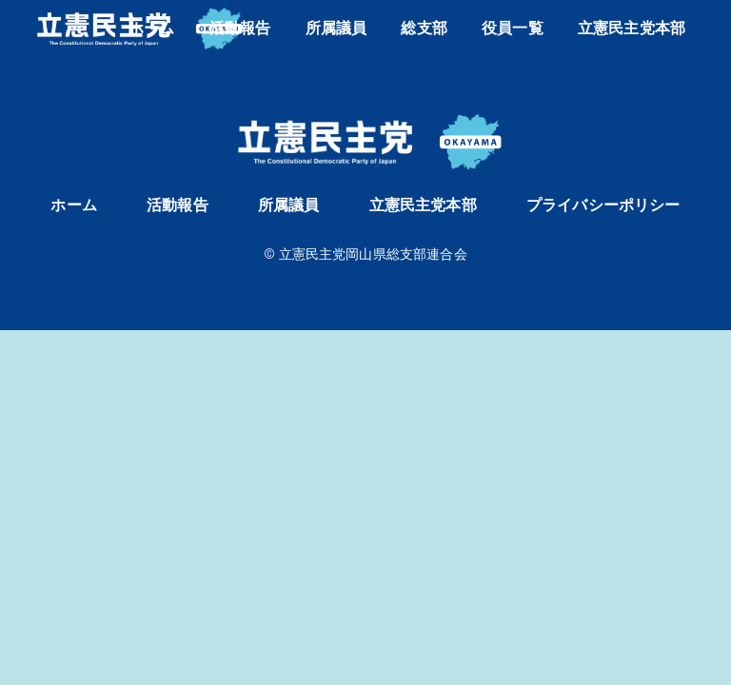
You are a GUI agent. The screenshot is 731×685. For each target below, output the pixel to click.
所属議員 (336, 28)
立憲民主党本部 (631, 28)
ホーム (151, 28)
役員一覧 (512, 28)
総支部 (423, 28)
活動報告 (240, 28)
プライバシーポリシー (603, 205)
